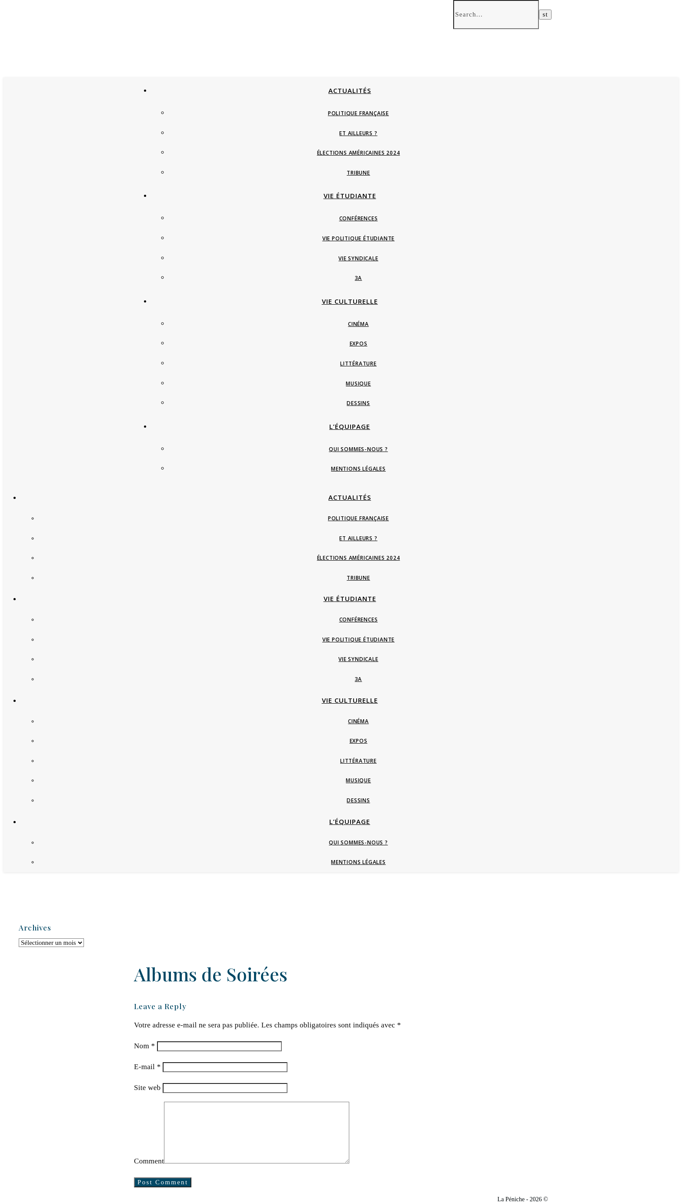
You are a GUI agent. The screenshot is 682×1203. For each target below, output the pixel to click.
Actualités (349, 90)
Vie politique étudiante (358, 238)
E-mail (147, 1067)
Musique (358, 383)
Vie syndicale (358, 258)
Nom (144, 1046)
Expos (359, 343)
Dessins (358, 403)
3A (358, 278)
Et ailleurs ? (358, 133)
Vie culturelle (350, 301)
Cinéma (358, 324)
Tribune (358, 172)
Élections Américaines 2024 (358, 152)
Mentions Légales (358, 468)
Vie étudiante (350, 195)
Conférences (358, 218)
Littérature (358, 363)
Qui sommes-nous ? (358, 449)
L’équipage (349, 426)
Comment (149, 1161)
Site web (147, 1087)
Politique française (358, 113)
